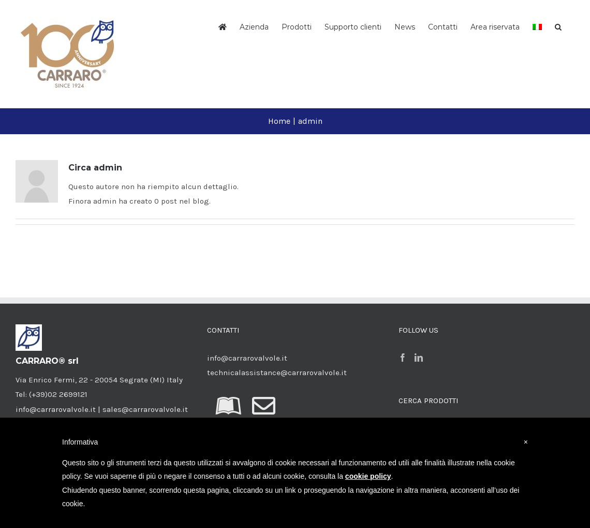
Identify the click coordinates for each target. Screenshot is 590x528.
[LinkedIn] (419, 357)
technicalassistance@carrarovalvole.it (277, 372)
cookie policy (368, 476)
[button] (558, 26)
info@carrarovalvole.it (247, 358)
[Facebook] (403, 357)
